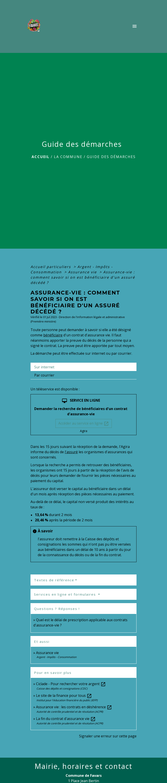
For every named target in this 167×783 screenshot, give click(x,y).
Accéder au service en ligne (83, 423)
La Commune (68, 156)
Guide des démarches (111, 156)
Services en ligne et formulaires (65, 594)
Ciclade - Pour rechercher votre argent (71, 683)
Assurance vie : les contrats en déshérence (74, 707)
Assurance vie (83, 272)
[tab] (83, 367)
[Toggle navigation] (134, 26)
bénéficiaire (53, 335)
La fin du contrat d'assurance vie (66, 718)
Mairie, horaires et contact (83, 766)
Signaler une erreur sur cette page (108, 736)
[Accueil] (35, 26)
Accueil (40, 156)
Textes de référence (54, 580)
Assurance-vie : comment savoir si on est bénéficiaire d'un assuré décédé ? (82, 277)
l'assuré (71, 451)
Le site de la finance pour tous (64, 695)
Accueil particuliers (51, 266)
